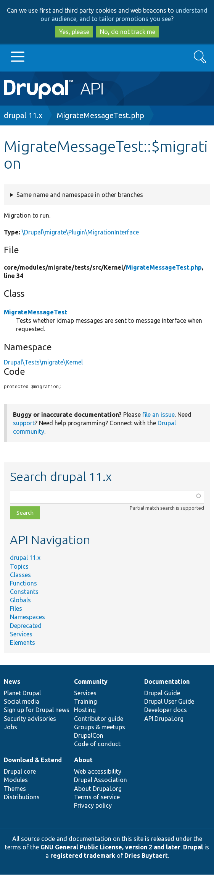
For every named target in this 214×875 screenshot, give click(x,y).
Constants (24, 592)
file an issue (158, 414)
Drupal (193, 847)
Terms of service (97, 797)
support (24, 423)
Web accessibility (97, 771)
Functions (23, 583)
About (83, 760)
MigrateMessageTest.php (100, 115)
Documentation (167, 681)
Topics (19, 566)
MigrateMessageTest (35, 312)
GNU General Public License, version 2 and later (110, 847)
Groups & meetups (99, 727)
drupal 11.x (23, 115)
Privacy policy (93, 805)
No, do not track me (127, 31)
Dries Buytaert (146, 855)
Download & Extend (33, 760)
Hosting (85, 710)
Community (91, 681)
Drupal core (20, 771)
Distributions (22, 797)
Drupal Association (100, 780)
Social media (21, 701)
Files (16, 608)
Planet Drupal (22, 693)
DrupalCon (88, 735)
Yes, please (74, 31)
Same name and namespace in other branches (79, 194)
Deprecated (26, 626)
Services (21, 634)
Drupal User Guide (169, 701)
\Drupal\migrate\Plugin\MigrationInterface (80, 232)
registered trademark (82, 855)
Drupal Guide (162, 693)
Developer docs (165, 710)
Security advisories (30, 719)
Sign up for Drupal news (36, 710)
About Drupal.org (98, 789)
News (12, 681)
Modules (16, 780)
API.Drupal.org (163, 719)
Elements (22, 642)
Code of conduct (97, 744)
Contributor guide (98, 719)
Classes (20, 575)
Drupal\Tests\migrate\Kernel (43, 362)
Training (85, 701)
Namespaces (27, 617)
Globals (20, 600)
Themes (15, 789)
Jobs (10, 727)
